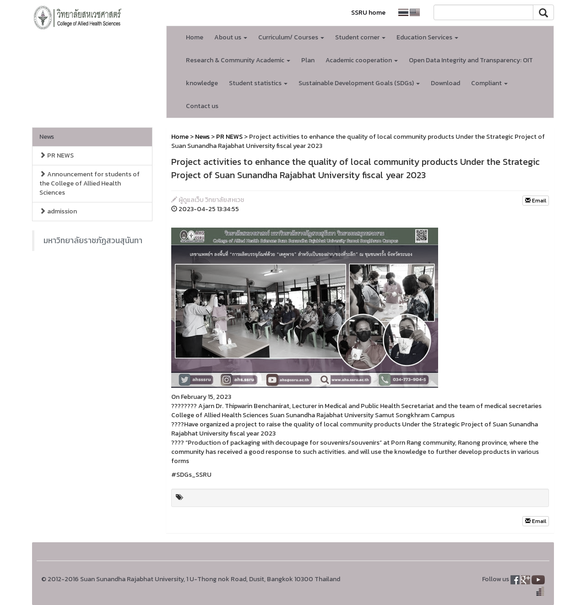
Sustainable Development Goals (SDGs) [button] (359, 83)
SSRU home (368, 12)
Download (445, 83)
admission (58, 211)
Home (194, 37)
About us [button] (230, 37)
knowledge (202, 83)
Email (535, 200)
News (46, 137)
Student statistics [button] (258, 83)
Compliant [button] (489, 83)
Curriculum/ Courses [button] (291, 37)
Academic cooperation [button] (362, 60)
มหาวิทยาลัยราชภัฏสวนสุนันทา (92, 240)
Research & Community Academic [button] (238, 60)
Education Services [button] (427, 37)
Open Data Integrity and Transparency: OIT (471, 60)
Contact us (202, 106)
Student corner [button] (360, 37)
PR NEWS (56, 155)
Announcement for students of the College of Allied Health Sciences (89, 183)
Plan (308, 60)
